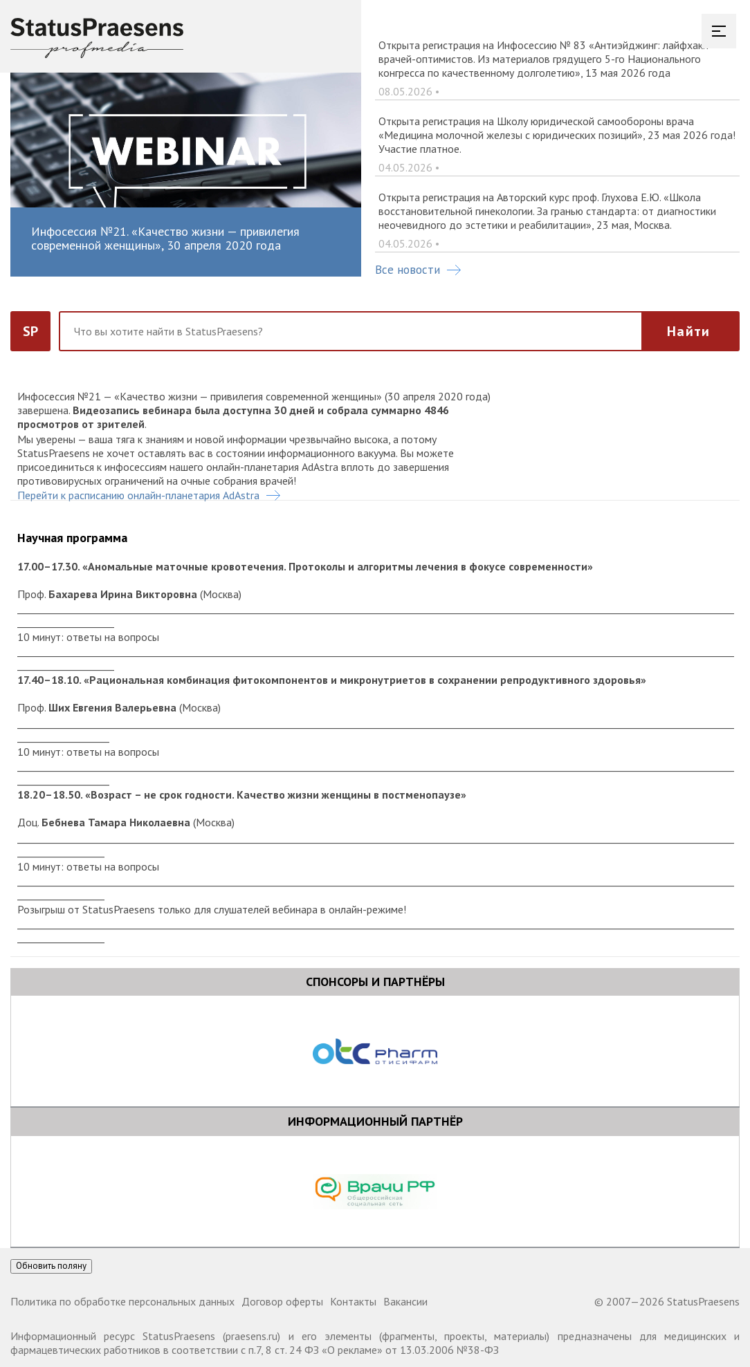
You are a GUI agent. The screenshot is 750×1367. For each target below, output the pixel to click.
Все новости (418, 270)
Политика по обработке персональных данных (122, 1301)
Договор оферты (282, 1301)
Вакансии (405, 1301)
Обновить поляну (51, 1266)
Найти (688, 331)
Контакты (353, 1301)
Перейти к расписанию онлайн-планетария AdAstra (148, 495)
